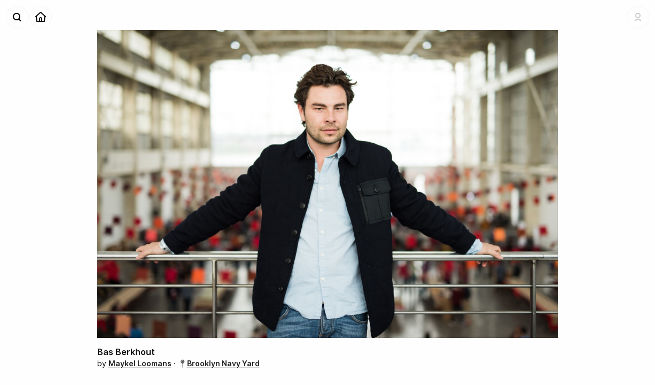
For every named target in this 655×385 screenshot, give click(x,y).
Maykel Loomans (139, 363)
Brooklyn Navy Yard (223, 363)
